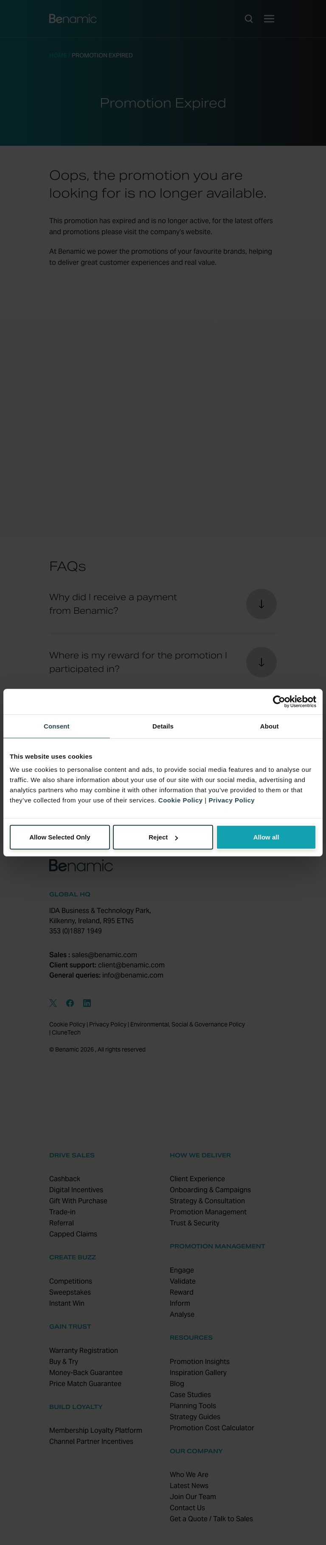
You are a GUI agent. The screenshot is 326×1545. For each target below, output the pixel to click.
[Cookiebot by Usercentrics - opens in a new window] (279, 701)
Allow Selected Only (59, 837)
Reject (163, 837)
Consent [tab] (57, 725)
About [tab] (269, 725)
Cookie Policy (180, 800)
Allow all (266, 837)
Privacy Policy (231, 800)
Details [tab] (163, 725)
